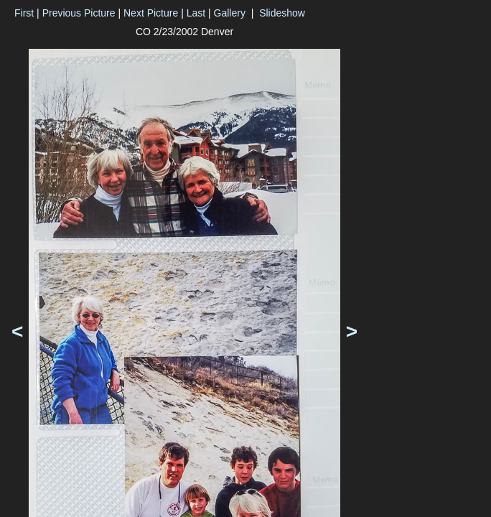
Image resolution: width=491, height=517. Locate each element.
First (24, 13)
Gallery (230, 13)
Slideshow (282, 13)
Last (196, 13)
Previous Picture (79, 13)
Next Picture (150, 13)
